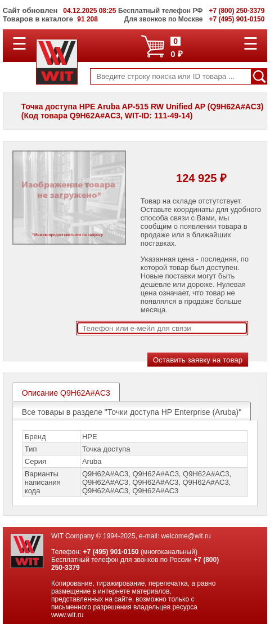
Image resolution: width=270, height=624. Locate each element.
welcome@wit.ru (185, 536)
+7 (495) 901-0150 (110, 552)
